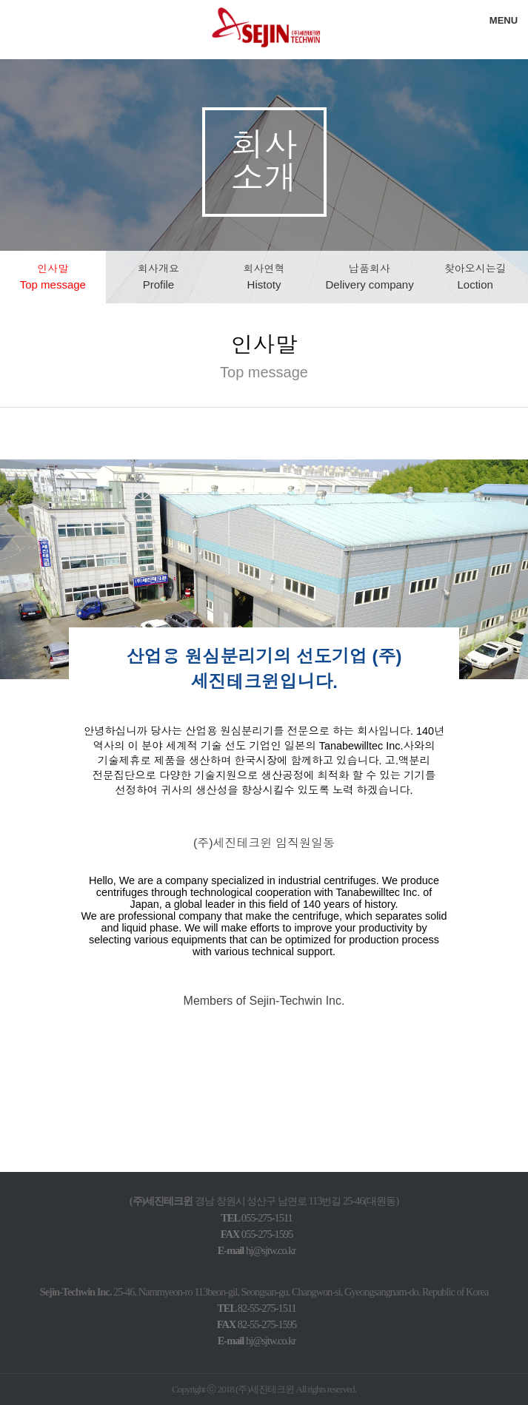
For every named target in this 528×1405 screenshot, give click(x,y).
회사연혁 (263, 277)
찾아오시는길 (475, 277)
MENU (503, 20)
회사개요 (158, 277)
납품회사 (369, 277)
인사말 (53, 277)
